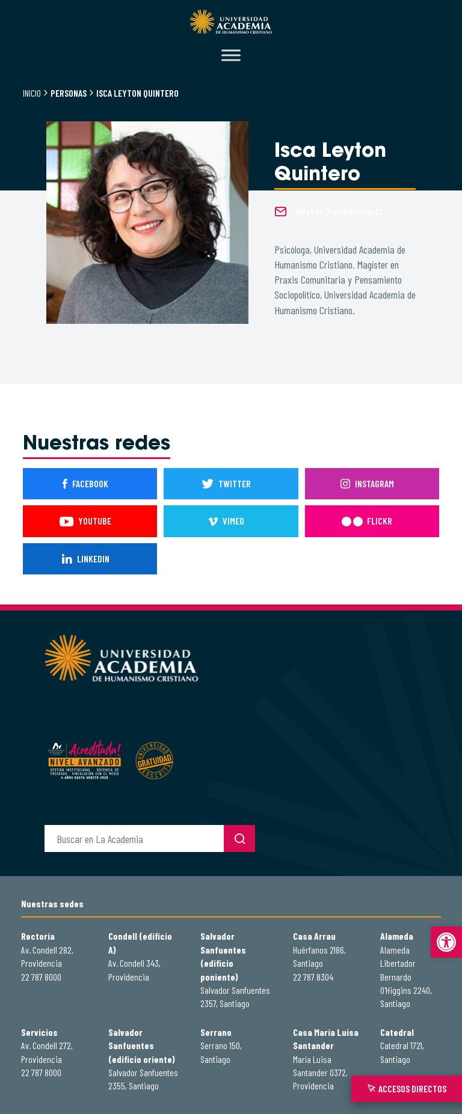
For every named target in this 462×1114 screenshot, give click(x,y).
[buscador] (134, 838)
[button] (446, 942)
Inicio (32, 93)
